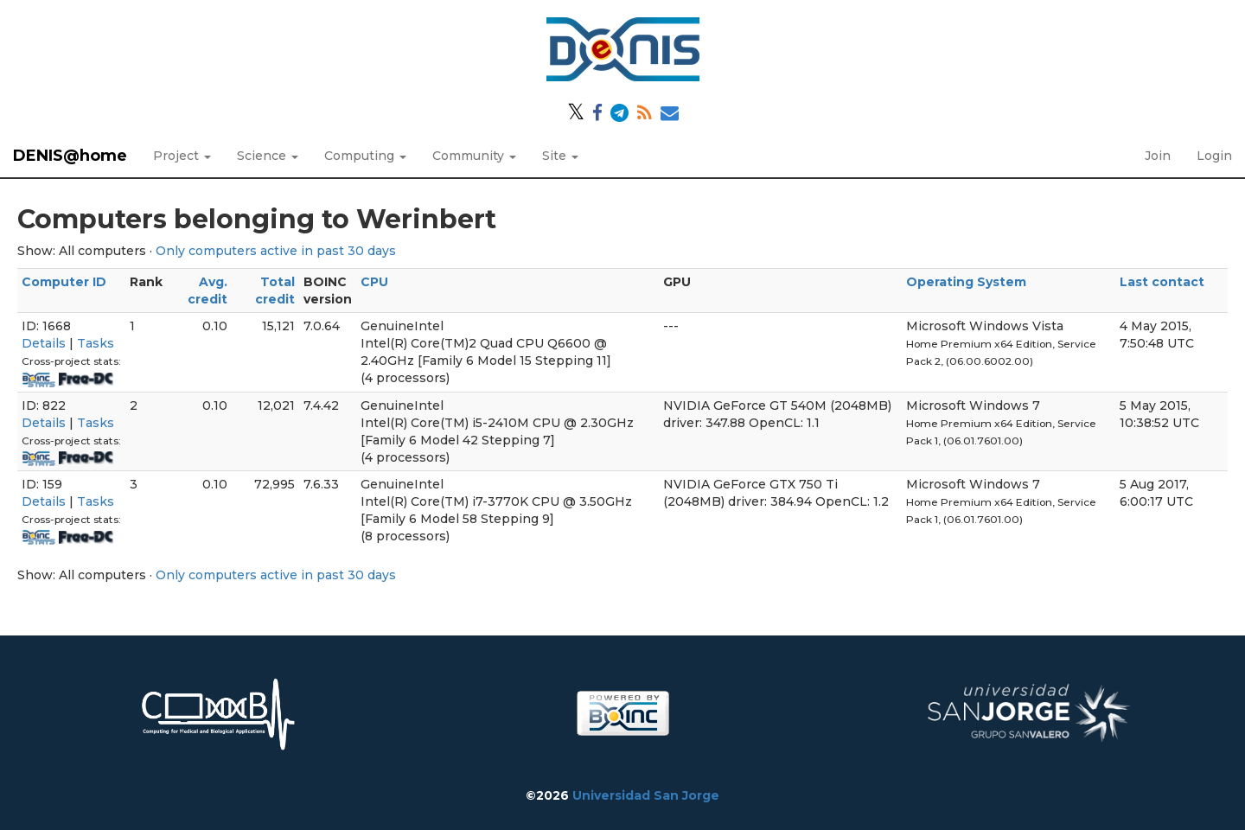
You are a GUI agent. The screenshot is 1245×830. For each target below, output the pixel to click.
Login (1214, 155)
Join (1158, 155)
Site (560, 155)
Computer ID (64, 282)
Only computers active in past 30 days (276, 251)
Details (44, 343)
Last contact (1162, 282)
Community (474, 155)
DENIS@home (70, 155)
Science (267, 155)
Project (182, 155)
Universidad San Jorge (645, 795)
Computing (365, 155)
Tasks (95, 343)
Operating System (966, 282)
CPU (374, 282)
